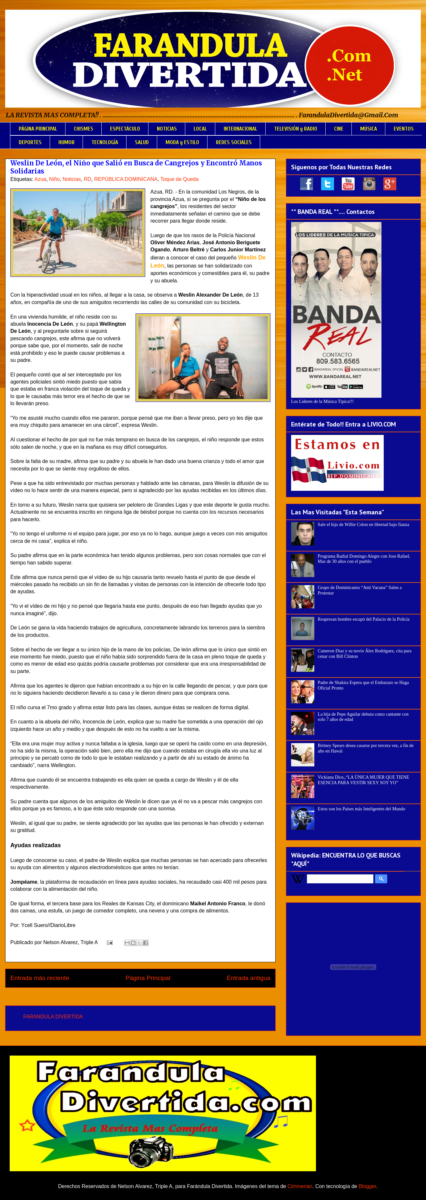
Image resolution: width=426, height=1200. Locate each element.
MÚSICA (368, 129)
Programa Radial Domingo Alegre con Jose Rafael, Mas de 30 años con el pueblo (364, 559)
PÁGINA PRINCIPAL (38, 129)
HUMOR (66, 142)
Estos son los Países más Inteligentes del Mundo (361, 808)
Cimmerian (300, 1186)
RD (87, 179)
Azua (40, 179)
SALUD (142, 142)
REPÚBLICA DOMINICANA (125, 179)
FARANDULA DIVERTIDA (53, 1016)
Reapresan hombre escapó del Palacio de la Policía (364, 619)
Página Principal (148, 977)
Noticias (72, 179)
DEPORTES (30, 142)
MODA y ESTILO (182, 142)
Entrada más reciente (39, 977)
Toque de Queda (179, 179)
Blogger (367, 1186)
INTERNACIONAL (240, 129)
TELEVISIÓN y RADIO (295, 129)
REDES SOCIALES (234, 142)
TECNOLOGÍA (104, 142)
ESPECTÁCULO (125, 129)
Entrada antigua (248, 977)
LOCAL (200, 129)
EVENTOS (404, 129)
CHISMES (83, 129)
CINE (338, 129)
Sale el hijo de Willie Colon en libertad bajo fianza (363, 524)
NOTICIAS (167, 129)
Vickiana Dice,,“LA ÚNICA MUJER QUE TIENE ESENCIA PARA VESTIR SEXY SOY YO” (363, 780)
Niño (54, 179)
